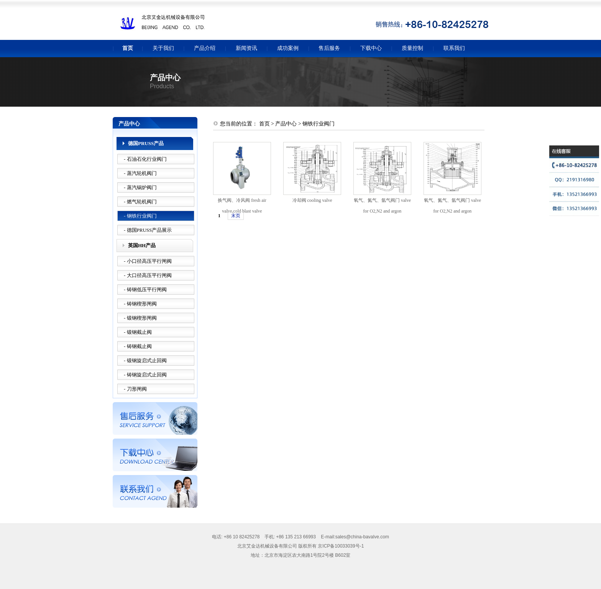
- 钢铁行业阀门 (140, 216)
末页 (235, 215)
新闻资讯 (246, 48)
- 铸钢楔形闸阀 (140, 304)
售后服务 (329, 48)
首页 (127, 48)
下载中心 (371, 48)
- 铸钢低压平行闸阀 (145, 289)
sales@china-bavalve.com (362, 537)
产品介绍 (204, 48)
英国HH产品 (142, 245)
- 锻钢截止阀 (138, 332)
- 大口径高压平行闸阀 (148, 275)
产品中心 (286, 124)
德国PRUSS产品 (146, 143)
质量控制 (412, 48)
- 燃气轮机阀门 (140, 202)
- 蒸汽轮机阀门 (140, 173)
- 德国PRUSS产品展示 (148, 230)
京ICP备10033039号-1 (341, 546)
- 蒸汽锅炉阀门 (140, 187)
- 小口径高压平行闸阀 (148, 261)
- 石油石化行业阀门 (145, 159)
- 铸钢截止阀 (138, 346)
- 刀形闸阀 (135, 389)
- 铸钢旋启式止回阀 (145, 375)
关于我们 (163, 48)
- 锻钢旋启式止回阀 (145, 360)
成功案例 (288, 48)
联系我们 (454, 48)
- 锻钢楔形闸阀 (140, 318)
